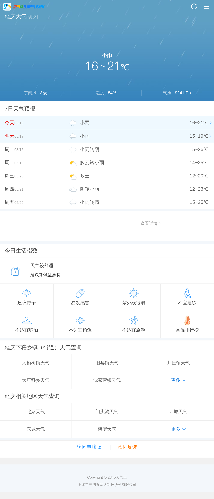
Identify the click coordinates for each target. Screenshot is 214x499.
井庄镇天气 (178, 362)
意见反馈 (127, 447)
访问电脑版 (89, 447)
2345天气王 (24, 6)
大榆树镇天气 (35, 362)
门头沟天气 (107, 411)
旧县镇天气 (107, 362)
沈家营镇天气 (107, 380)
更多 (175, 380)
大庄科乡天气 (35, 380)
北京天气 (35, 411)
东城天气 (35, 428)
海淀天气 (107, 428)
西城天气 (178, 411)
